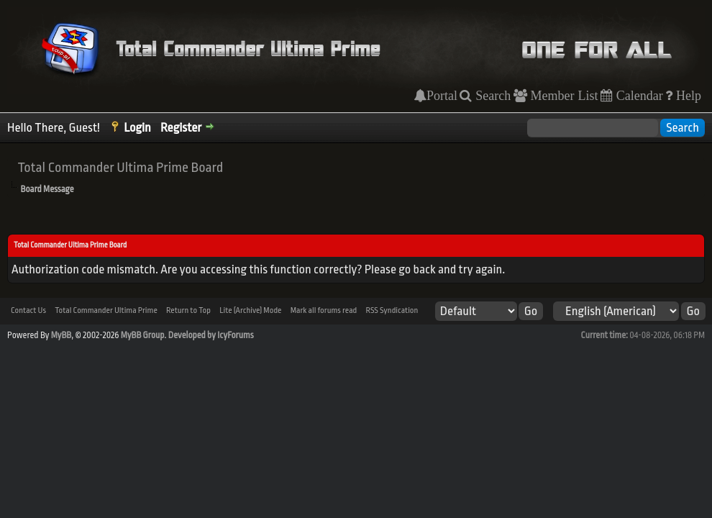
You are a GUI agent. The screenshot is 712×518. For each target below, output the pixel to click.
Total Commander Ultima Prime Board (120, 168)
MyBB (61, 335)
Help (686, 95)
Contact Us (28, 310)
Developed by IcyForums (211, 335)
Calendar (638, 95)
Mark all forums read (324, 310)
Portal (441, 95)
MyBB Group (143, 335)
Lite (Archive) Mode (250, 310)
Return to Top (188, 310)
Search (491, 95)
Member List (562, 95)
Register (180, 128)
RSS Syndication (391, 310)
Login (137, 128)
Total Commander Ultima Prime (106, 310)
